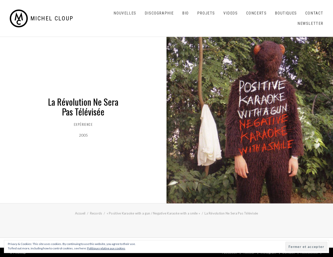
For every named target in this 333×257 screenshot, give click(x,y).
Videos (230, 13)
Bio (185, 13)
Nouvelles (125, 13)
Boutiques (286, 13)
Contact (314, 13)
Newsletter (310, 23)
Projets (206, 13)
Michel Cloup (52, 18)
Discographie (159, 13)
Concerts (256, 13)
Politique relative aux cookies (106, 248)
